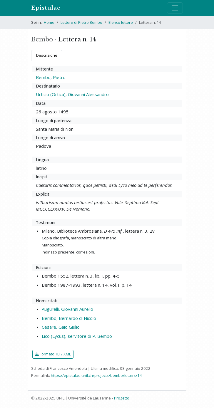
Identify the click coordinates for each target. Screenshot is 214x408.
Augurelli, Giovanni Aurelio (67, 309)
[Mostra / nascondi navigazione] (175, 8)
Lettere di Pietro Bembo (81, 22)
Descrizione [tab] (46, 55)
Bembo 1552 (55, 276)
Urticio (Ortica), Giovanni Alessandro (72, 94)
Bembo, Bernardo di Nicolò (69, 318)
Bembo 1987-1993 (61, 285)
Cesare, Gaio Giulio (61, 327)
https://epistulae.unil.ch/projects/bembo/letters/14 (96, 375)
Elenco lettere (120, 22)
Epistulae (46, 7)
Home (49, 22)
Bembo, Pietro (51, 77)
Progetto (121, 398)
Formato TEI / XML (53, 354)
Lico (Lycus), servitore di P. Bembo (77, 336)
